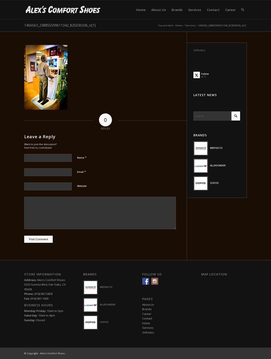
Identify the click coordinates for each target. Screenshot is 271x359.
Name (81, 157)
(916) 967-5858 (43, 294)
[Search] (242, 9)
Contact (147, 318)
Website (82, 185)
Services (147, 328)
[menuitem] (140, 9)
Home (146, 323)
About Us (148, 305)
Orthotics (199, 50)
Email (81, 172)
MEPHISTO (216, 147)
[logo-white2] (63, 9)
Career (146, 314)
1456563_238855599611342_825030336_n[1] (60, 25)
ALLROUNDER (218, 165)
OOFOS (214, 182)
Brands (147, 309)
